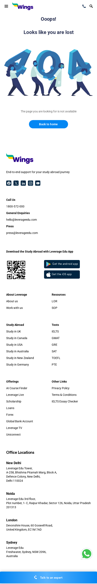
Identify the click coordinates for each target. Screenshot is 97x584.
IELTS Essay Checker (65, 401)
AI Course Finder (16, 388)
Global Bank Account (19, 421)
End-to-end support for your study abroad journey (38, 172)
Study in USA (14, 344)
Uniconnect (13, 434)
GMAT (56, 338)
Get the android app (62, 264)
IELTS (55, 331)
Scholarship (13, 401)
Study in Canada (16, 338)
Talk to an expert (48, 577)
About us (12, 301)
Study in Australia (17, 351)
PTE (54, 364)
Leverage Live (15, 394)
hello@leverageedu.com (21, 219)
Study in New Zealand (20, 358)
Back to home (48, 124)
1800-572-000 (15, 206)
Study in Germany (17, 364)
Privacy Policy (60, 388)
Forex (9, 414)
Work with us (14, 307)
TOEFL (56, 358)
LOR (54, 301)
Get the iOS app (59, 274)
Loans (10, 408)
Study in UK (13, 331)
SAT (54, 351)
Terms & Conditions (64, 394)
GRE (54, 344)
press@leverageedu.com (22, 233)
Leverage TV (14, 428)
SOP (54, 307)
